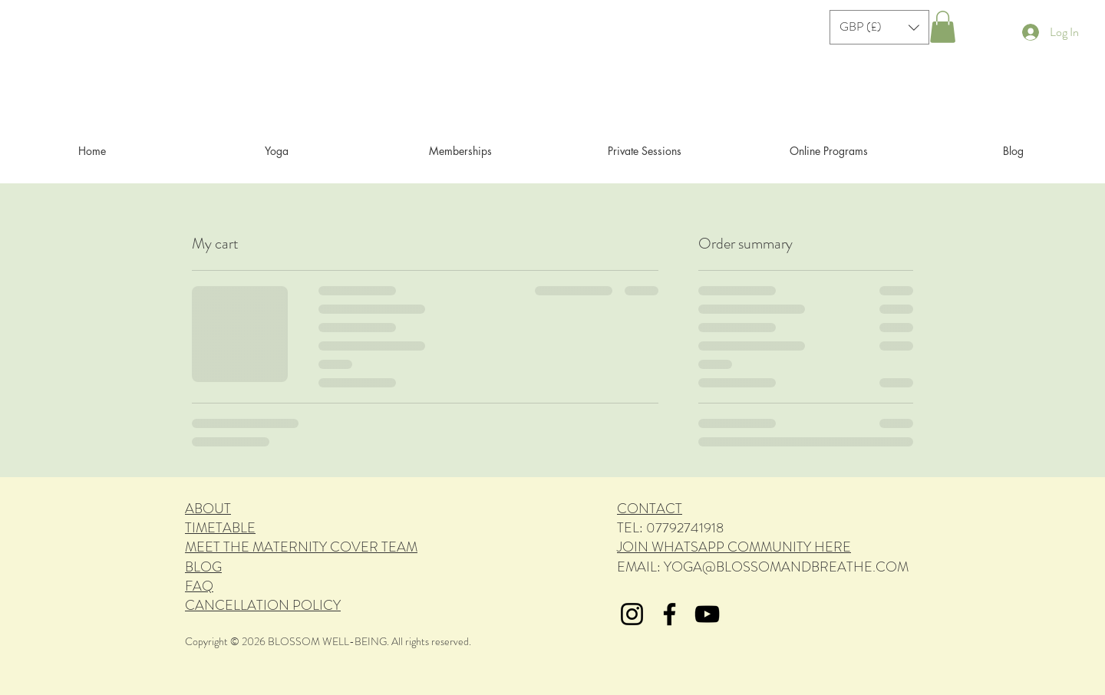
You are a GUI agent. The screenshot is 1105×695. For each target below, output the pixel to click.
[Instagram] (632, 614)
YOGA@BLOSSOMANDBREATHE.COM (786, 567)
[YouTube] (707, 614)
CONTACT (649, 509)
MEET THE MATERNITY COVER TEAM (301, 547)
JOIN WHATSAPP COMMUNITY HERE (734, 547)
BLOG (203, 567)
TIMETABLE (220, 528)
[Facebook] (669, 614)
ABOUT (208, 509)
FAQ (199, 586)
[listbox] (879, 27)
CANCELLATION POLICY (263, 605)
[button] (879, 27)
